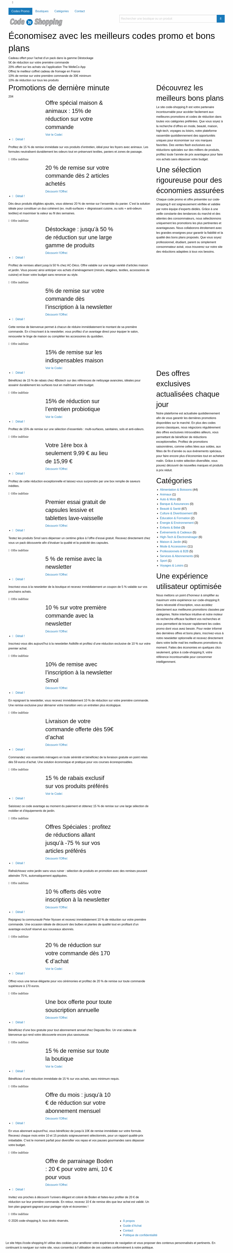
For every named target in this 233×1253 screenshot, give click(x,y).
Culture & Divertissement (176, 513)
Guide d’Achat (132, 1225)
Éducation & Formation (175, 518)
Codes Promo (20, 11)
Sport (163, 560)
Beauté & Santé (170, 508)
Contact (80, 11)
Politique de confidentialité (140, 1235)
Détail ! (18, 139)
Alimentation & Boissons (176, 489)
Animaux (165, 494)
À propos (129, 1220)
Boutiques (41, 11)
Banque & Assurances (174, 503)
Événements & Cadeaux (176, 532)
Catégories (62, 11)
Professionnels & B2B (174, 551)
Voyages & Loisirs (171, 565)
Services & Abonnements (176, 556)
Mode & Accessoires (173, 546)
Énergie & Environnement (177, 522)
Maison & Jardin (170, 541)
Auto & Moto (168, 499)
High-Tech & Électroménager (179, 537)
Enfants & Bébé (170, 527)
